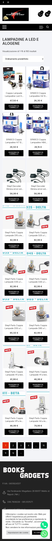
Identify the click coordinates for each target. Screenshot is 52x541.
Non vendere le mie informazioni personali (25, 527)
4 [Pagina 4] (28, 445)
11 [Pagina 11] (5, 453)
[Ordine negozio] (23, 59)
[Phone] (44, 525)
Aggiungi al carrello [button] (13, 107)
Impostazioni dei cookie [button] (18, 532)
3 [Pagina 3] (20, 445)
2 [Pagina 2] (13, 445)
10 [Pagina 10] (44, 445)
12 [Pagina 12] (13, 453)
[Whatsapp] (44, 534)
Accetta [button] (37, 532)
